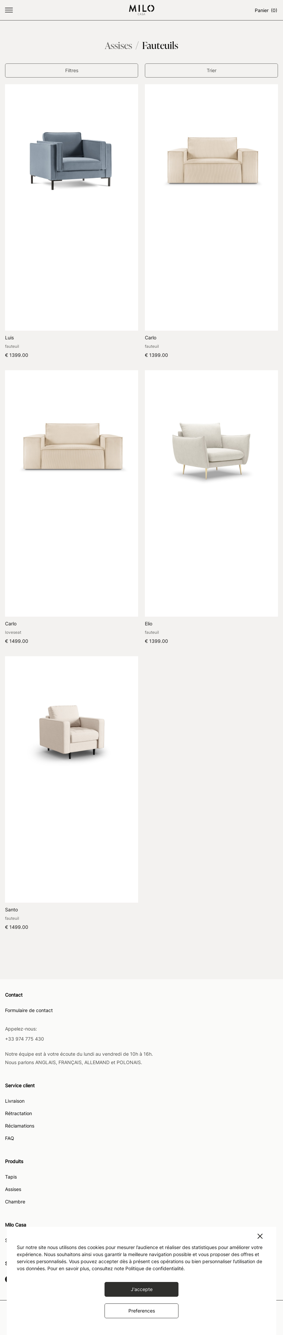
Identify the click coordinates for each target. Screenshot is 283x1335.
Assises (13, 1189)
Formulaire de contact (29, 1010)
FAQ (9, 1138)
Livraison (15, 1101)
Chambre (15, 1201)
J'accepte (142, 1289)
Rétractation (18, 1113)
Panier (266, 10)
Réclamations (19, 1126)
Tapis (11, 1177)
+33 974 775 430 (24, 1039)
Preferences (141, 1311)
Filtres (71, 70)
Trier (211, 70)
